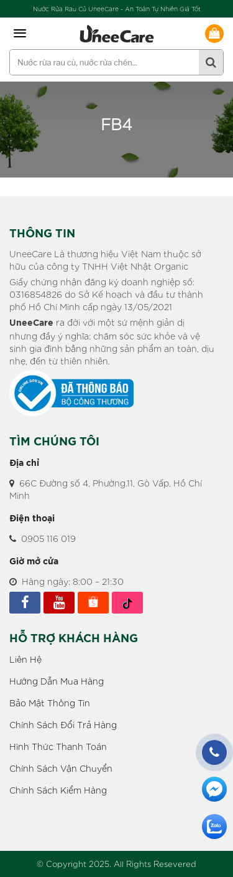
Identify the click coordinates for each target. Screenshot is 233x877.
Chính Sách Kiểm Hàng (58, 789)
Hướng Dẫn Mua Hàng (56, 680)
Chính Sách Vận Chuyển (60, 768)
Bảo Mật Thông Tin (49, 702)
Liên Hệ (25, 659)
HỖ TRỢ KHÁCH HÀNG (73, 639)
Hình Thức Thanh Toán (58, 746)
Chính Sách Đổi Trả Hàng (63, 724)
